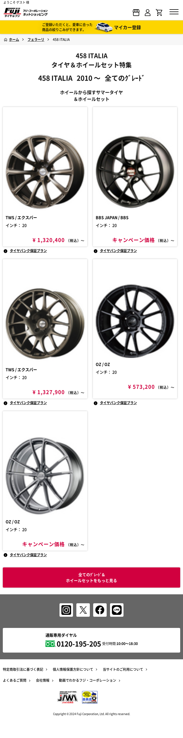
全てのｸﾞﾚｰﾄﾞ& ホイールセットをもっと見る (91, 577)
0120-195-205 (79, 644)
